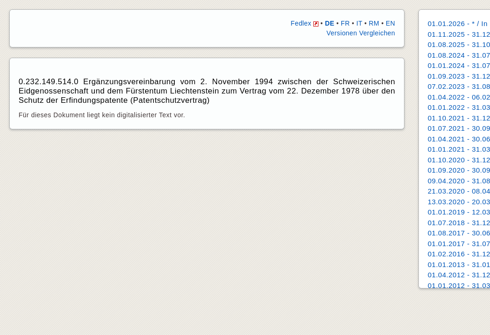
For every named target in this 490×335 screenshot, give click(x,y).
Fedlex (304, 23)
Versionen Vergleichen (360, 33)
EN (390, 23)
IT (359, 23)
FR (345, 23)
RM (374, 23)
